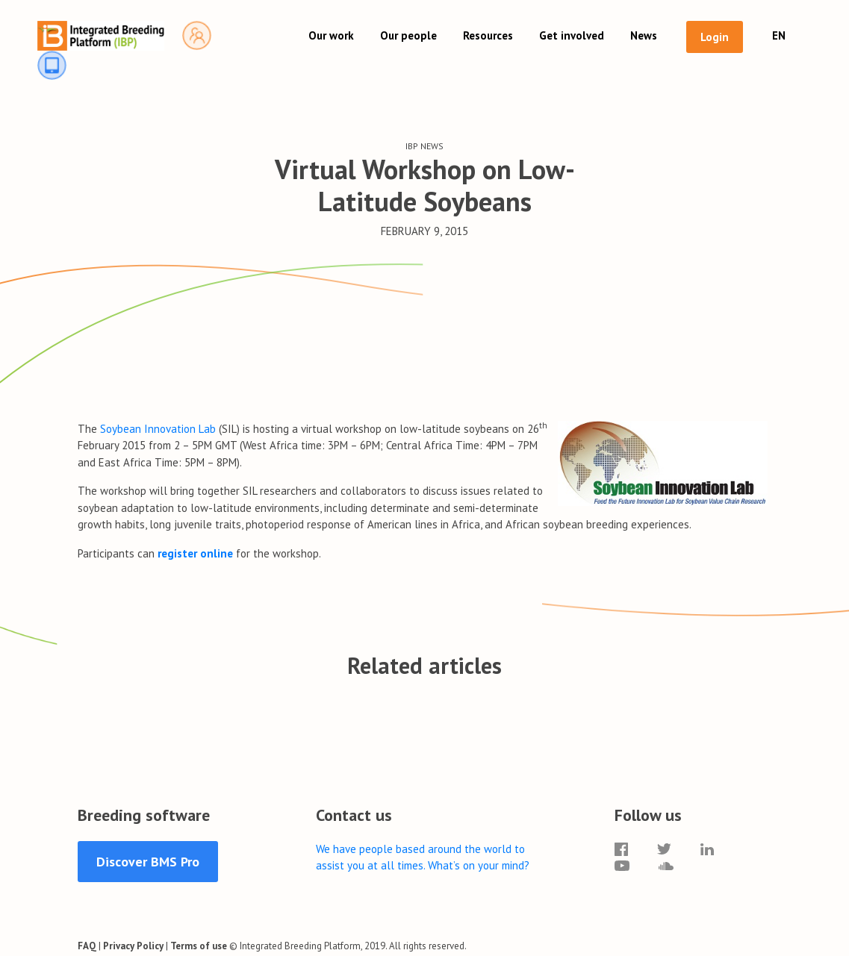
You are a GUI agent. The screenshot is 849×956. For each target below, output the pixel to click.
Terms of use (198, 946)
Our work (331, 35)
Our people (408, 35)
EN (779, 35)
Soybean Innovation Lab (158, 429)
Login (714, 37)
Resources (488, 35)
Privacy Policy (133, 946)
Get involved (571, 35)
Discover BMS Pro (147, 861)
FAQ (87, 946)
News (643, 35)
